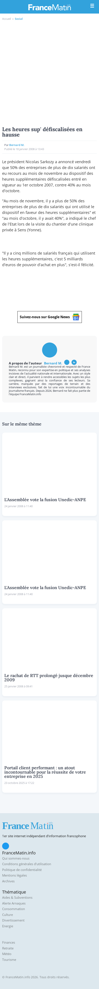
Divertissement (13, 920)
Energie (7, 926)
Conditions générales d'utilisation (26, 864)
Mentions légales (14, 875)
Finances (8, 942)
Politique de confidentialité (22, 870)
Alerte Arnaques (14, 903)
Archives (8, 881)
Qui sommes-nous (15, 858)
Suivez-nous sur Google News (49, 317)
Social (19, 19)
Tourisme (9, 960)
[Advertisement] (49, 72)
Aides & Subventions (17, 897)
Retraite (8, 948)
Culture (7, 915)
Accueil (6, 19)
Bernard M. (16, 145)
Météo (6, 954)
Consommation (13, 909)
